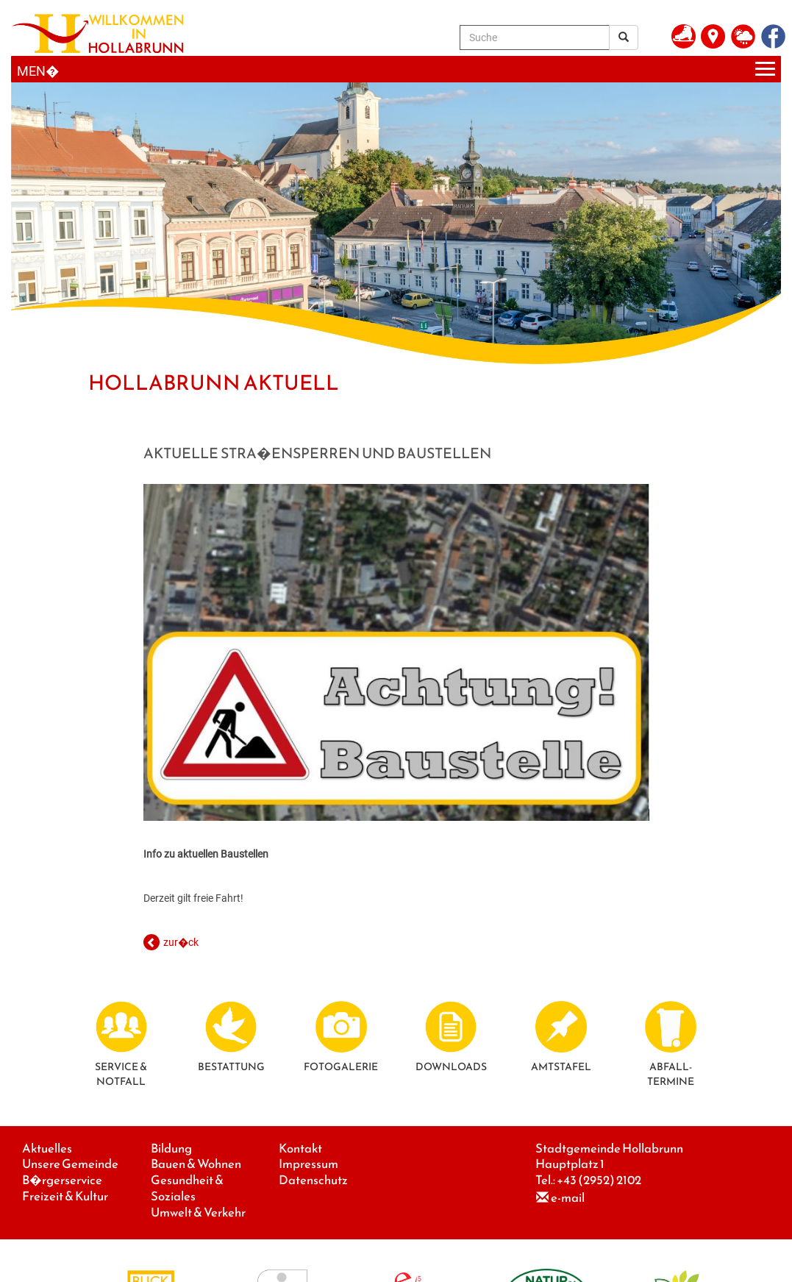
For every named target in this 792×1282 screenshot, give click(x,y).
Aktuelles (47, 1148)
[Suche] (535, 37)
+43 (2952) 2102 (599, 1180)
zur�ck (181, 942)
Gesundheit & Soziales (187, 1188)
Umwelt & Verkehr (198, 1212)
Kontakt (300, 1148)
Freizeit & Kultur (65, 1196)
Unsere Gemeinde (70, 1164)
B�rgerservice (62, 1180)
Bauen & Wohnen (196, 1164)
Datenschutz (313, 1180)
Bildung (171, 1148)
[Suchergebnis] (623, 37)
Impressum (308, 1164)
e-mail (568, 1198)
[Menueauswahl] (396, 69)
